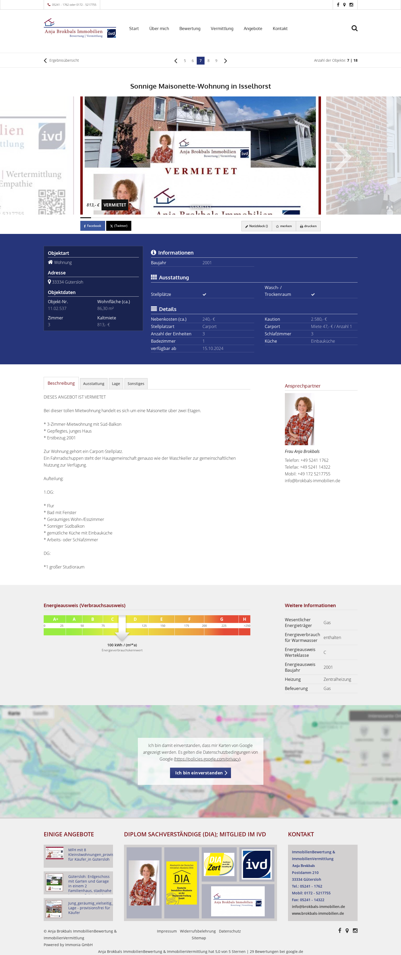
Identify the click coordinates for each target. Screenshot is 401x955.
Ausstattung (93, 383)
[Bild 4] (118, 217)
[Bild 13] (216, 217)
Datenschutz (230, 931)
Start (134, 28)
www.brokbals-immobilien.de (318, 913)
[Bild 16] (249, 217)
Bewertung (189, 28)
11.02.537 (57, 308)
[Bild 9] (173, 217)
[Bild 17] (260, 217)
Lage (116, 383)
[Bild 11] (195, 217)
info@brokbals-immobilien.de (312, 481)
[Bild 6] (140, 217)
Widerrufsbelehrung (198, 931)
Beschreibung (61, 383)
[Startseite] (80, 28)
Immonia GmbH (79, 944)
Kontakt (280, 28)
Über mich (159, 28)
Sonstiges (136, 383)
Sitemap (199, 937)
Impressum (167, 931)
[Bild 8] (162, 217)
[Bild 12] (205, 217)
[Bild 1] (85, 217)
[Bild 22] (315, 217)
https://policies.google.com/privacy (207, 759)
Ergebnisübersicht (61, 60)
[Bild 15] (238, 217)
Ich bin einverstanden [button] (199, 773)
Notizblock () (256, 226)
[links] (175, 60)
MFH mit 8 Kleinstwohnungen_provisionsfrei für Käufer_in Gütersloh (97, 854)
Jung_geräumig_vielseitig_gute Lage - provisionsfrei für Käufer (94, 908)
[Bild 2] (96, 217)
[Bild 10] (184, 217)
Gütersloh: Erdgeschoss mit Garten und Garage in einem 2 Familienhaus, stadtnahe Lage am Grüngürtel (89, 886)
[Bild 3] (107, 217)
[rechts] (225, 60)
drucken (308, 226)
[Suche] (356, 32)
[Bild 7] (151, 217)
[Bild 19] (282, 217)
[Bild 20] (293, 217)
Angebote (253, 28)
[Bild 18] (271, 217)
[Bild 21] (304, 217)
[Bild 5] (129, 217)
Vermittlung (222, 28)
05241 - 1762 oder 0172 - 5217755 (74, 5)
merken (284, 226)
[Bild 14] (227, 217)
